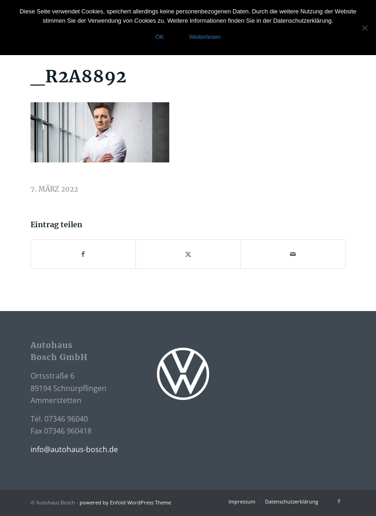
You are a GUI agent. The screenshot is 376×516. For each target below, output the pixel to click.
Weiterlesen (205, 36)
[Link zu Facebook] (339, 501)
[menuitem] (242, 501)
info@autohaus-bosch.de (74, 449)
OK (159, 36)
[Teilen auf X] (188, 254)
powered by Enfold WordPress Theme (125, 502)
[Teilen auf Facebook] (83, 254)
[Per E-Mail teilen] (293, 254)
